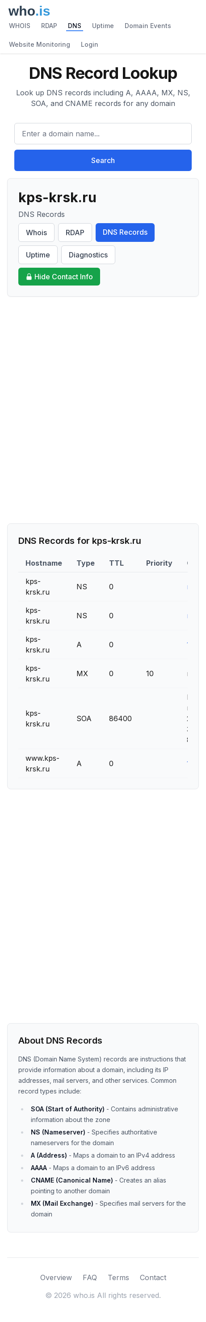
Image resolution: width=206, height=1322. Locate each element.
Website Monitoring (39, 44)
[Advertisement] (103, 410)
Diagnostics (88, 254)
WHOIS (19, 25)
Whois (36, 232)
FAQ (90, 1277)
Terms (118, 1277)
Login (89, 44)
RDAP (49, 25)
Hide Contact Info (59, 276)
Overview (56, 1277)
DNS (74, 25)
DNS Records (125, 232)
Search (103, 160)
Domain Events (148, 25)
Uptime (103, 25)
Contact (153, 1277)
